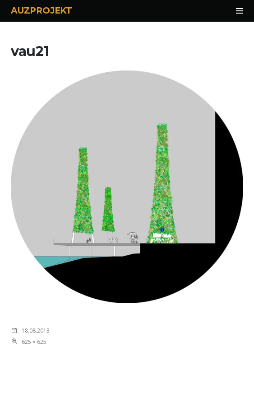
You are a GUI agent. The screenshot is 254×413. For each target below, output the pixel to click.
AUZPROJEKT (41, 10)
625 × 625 (34, 342)
